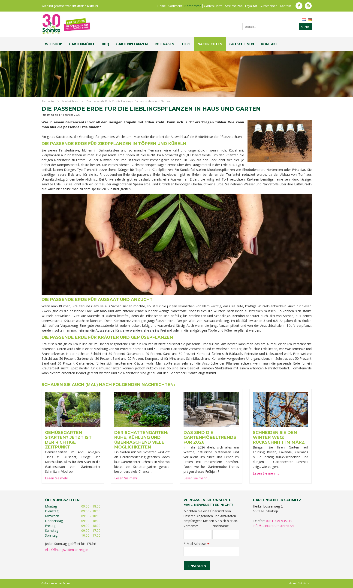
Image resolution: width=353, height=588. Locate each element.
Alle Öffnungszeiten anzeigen (66, 549)
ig (308, 5)
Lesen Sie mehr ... (58, 478)
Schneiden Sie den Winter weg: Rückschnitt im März (279, 437)
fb (299, 5)
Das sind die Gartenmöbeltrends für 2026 (210, 437)
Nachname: (220, 526)
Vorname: (191, 526)
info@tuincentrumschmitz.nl (273, 525)
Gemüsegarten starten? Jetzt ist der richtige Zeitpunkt (68, 440)
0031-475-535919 (279, 521)
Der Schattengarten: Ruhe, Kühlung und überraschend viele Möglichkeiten (141, 440)
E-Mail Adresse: (196, 543)
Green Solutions (299, 583)
